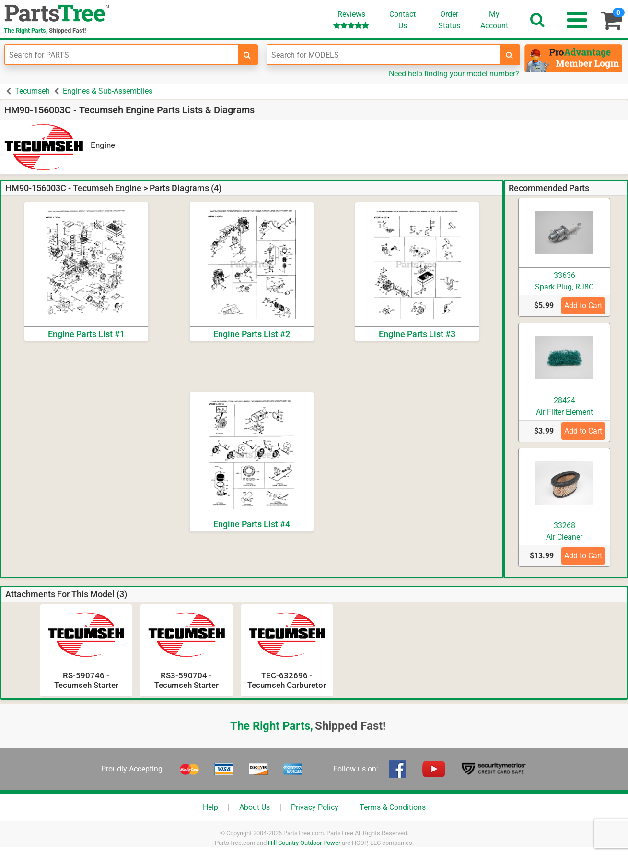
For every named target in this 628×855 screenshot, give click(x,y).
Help (210, 807)
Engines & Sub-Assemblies (107, 91)
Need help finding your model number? (454, 73)
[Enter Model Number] (383, 54)
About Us (254, 807)
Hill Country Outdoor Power (304, 842)
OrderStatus (449, 20)
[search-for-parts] (247, 54)
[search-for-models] (509, 54)
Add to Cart (583, 305)
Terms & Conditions (393, 807)
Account (494, 20)
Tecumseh (32, 91)
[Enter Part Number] (121, 54)
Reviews (351, 19)
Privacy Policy (314, 807)
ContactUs (402, 20)
